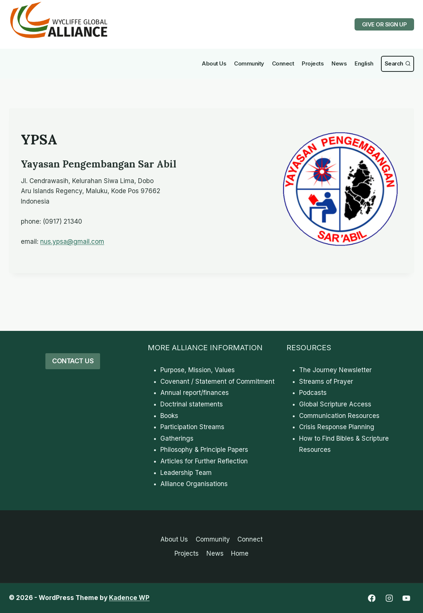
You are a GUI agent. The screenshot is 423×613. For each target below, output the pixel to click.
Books (169, 415)
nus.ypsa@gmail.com (72, 241)
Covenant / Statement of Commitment (217, 381)
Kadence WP (129, 597)
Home (240, 553)
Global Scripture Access (335, 404)
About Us (214, 63)
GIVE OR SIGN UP (384, 24)
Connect (283, 63)
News (339, 63)
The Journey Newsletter (335, 370)
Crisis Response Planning (336, 427)
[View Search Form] (397, 64)
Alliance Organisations (194, 484)
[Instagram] (389, 598)
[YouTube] (406, 598)
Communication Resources (339, 415)
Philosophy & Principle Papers (204, 449)
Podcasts (313, 392)
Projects (313, 63)
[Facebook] (371, 598)
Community (249, 63)
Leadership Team (186, 472)
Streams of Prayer (326, 381)
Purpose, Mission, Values (197, 370)
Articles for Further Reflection (204, 461)
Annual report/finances (194, 392)
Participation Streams (192, 427)
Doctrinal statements (191, 404)
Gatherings (176, 438)
